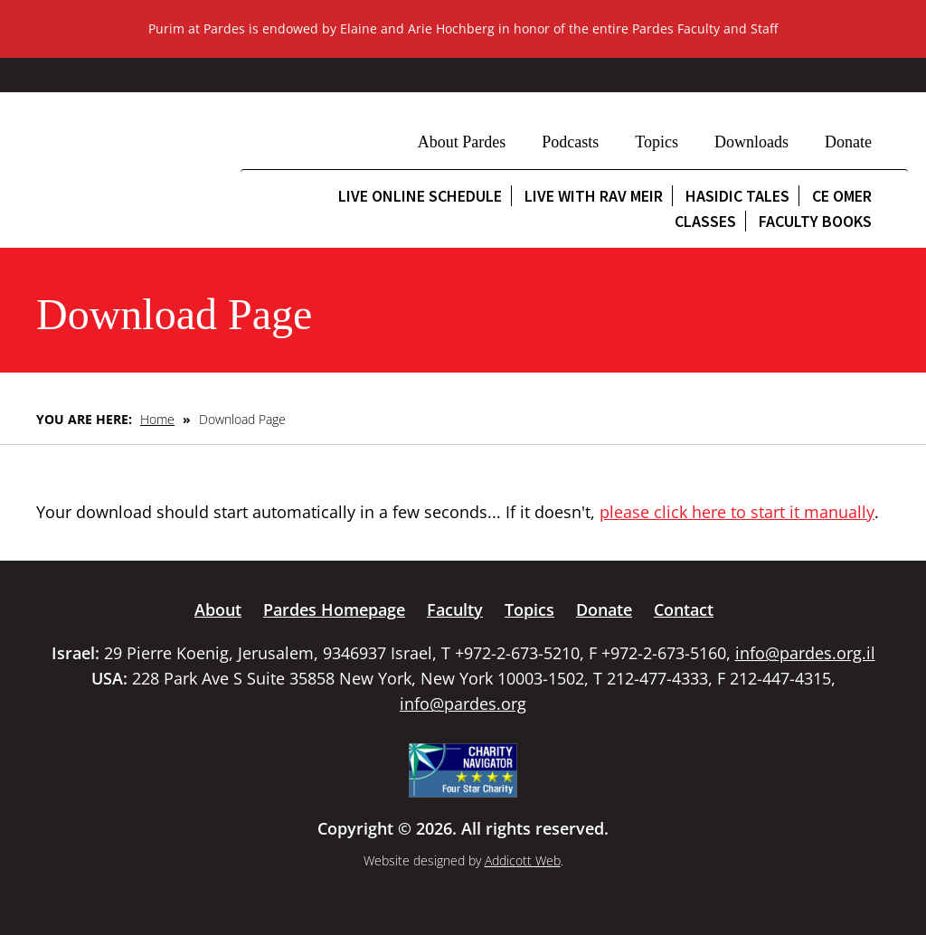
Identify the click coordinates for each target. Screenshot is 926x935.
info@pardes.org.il (805, 653)
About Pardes (462, 142)
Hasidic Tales (737, 195)
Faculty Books (815, 221)
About (217, 609)
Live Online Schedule (420, 195)
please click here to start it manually (737, 512)
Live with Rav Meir (593, 195)
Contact (683, 609)
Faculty (455, 609)
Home (157, 419)
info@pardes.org (463, 703)
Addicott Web (523, 860)
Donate (848, 142)
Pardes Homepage (334, 609)
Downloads (751, 142)
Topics (656, 142)
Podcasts (570, 142)
